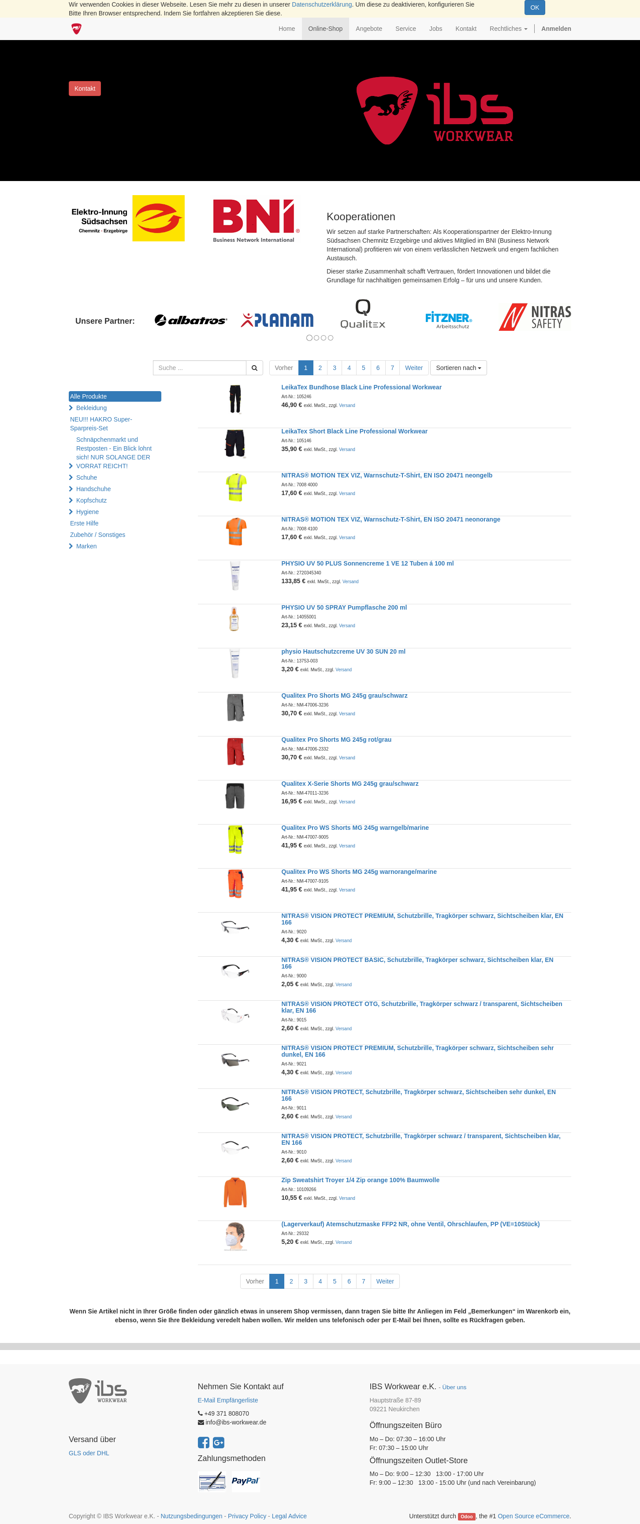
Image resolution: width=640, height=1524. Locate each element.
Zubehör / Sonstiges (97, 534)
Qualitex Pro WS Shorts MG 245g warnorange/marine (359, 871)
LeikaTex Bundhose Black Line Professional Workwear (362, 387)
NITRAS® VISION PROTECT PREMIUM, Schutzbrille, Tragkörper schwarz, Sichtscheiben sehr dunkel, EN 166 (418, 1051)
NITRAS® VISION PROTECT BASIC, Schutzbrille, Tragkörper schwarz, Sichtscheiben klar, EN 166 (418, 963)
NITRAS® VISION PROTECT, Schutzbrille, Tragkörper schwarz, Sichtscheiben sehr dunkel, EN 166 (419, 1095)
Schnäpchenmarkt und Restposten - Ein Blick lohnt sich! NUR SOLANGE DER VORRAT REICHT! (114, 453)
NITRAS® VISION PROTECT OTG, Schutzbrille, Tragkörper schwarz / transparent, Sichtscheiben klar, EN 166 (422, 1007)
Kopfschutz (91, 500)
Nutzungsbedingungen (191, 1516)
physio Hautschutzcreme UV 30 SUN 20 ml (344, 651)
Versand (347, 405)
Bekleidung (91, 407)
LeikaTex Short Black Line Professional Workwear (355, 431)
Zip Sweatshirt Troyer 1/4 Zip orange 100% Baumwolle (361, 1180)
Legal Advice (289, 1516)
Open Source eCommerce (533, 1516)
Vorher (284, 367)
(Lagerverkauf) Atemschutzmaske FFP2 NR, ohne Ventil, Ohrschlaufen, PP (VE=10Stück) (411, 1224)
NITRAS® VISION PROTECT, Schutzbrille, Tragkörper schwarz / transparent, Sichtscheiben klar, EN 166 (421, 1139)
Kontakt (84, 88)
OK (534, 7)
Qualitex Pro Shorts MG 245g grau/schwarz (345, 695)
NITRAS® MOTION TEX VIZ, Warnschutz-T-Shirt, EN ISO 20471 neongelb (387, 475)
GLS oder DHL (89, 1453)
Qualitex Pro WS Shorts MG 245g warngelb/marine (355, 827)
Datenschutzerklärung (322, 4)
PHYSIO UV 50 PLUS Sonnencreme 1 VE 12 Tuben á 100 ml (368, 563)
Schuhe (86, 477)
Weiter (414, 367)
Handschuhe (93, 488)
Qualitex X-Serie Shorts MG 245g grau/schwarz (350, 783)
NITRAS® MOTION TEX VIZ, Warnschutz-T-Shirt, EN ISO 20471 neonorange (391, 519)
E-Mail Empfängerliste (228, 1400)
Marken (86, 546)
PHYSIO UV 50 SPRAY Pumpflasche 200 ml (344, 607)
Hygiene (87, 511)
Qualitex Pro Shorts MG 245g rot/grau (337, 739)
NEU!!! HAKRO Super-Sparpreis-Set (101, 424)
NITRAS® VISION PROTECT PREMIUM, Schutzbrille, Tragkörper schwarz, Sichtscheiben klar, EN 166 (423, 919)
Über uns (454, 1387)
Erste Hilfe (84, 523)
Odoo (467, 1516)
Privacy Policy (247, 1516)
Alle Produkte (88, 396)
